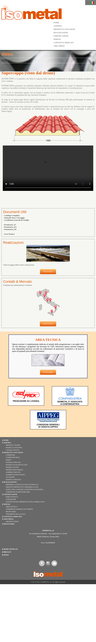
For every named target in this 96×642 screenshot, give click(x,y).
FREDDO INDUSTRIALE (14, 470)
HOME (56, 22)
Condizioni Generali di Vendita (19, 509)
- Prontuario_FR (10, 229)
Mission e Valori (13, 445)
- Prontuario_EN (10, 227)
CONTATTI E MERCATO (64, 42)
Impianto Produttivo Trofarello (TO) (22, 487)
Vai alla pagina (48, 372)
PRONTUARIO (9, 524)
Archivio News (12, 521)
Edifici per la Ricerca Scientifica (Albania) (24, 489)
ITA (88, 2)
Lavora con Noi (12, 450)
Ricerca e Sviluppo (14, 447)
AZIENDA (58, 26)
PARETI (8, 460)
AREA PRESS (59, 46)
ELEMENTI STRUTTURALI (15, 474)
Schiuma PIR (11, 499)
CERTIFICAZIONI (61, 36)
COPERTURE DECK (13, 457)
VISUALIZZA (48, 272)
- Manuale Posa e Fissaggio (14, 218)
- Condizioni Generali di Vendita (16, 220)
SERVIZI (57, 39)
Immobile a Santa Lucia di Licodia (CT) (22, 484)
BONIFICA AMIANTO (13, 479)
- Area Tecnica (8, 234)
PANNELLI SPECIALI (13, 462)
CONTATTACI (48, 324)
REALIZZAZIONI (61, 32)
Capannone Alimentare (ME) (18, 492)
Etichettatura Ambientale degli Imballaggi (25, 502)
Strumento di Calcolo (15, 514)
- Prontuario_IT (9, 225)
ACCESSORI (10, 477)
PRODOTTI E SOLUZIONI (64, 29)
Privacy (7, 552)
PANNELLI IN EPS (12, 467)
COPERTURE (10, 455)
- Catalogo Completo (11, 215)
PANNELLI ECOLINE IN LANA (17, 465)
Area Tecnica (11, 507)
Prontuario (11, 511)
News (10, 60)
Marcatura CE (12, 497)
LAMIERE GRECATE (13, 472)
